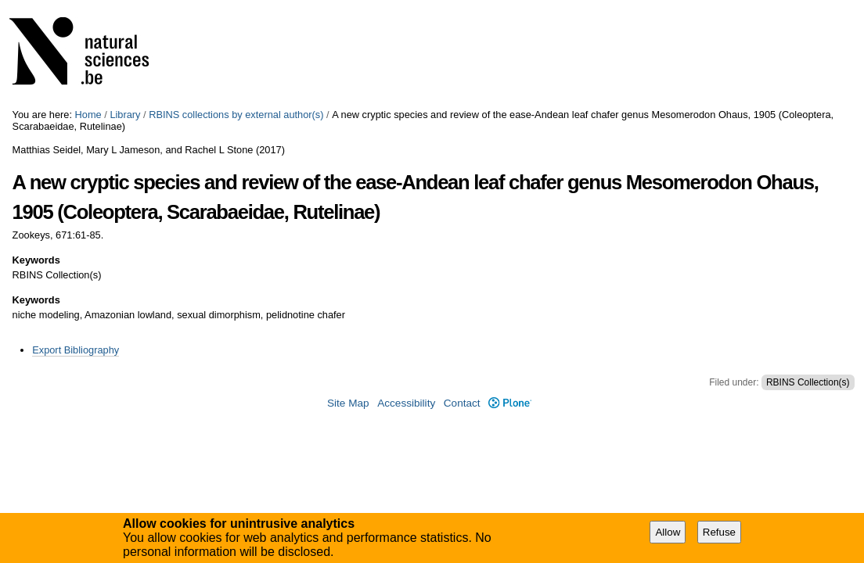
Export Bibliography (75, 350)
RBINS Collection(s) (808, 382)
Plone (510, 403)
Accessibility (406, 403)
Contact (462, 403)
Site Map (348, 403)
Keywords (36, 260)
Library (125, 114)
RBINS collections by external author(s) (236, 114)
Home (88, 114)
